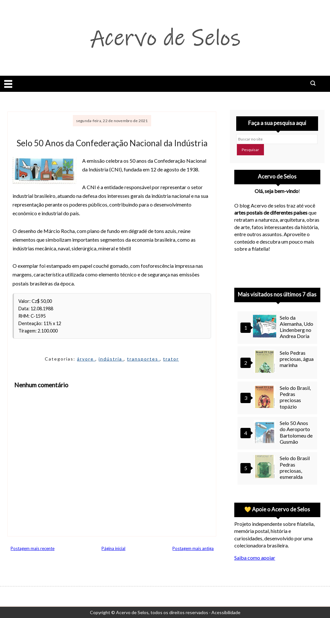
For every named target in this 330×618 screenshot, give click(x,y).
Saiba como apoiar (254, 558)
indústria (111, 359)
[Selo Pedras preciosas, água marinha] (265, 362)
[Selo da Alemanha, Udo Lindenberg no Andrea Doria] (265, 326)
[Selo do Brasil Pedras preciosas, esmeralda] (265, 467)
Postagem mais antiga (193, 548)
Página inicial (113, 548)
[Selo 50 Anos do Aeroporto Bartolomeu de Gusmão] (265, 432)
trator (171, 359)
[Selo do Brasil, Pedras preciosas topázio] (265, 397)
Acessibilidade (225, 612)
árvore (86, 359)
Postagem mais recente (32, 548)
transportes (143, 359)
